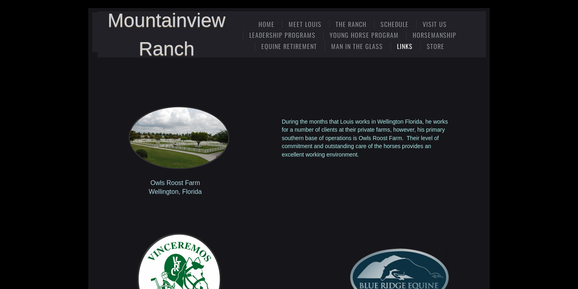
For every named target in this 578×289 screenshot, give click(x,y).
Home (266, 24)
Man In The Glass (357, 46)
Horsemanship (434, 35)
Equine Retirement (289, 46)
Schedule (395, 24)
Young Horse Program (364, 35)
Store (435, 46)
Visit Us (435, 24)
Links (405, 46)
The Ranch (351, 24)
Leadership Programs (282, 35)
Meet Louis (305, 24)
